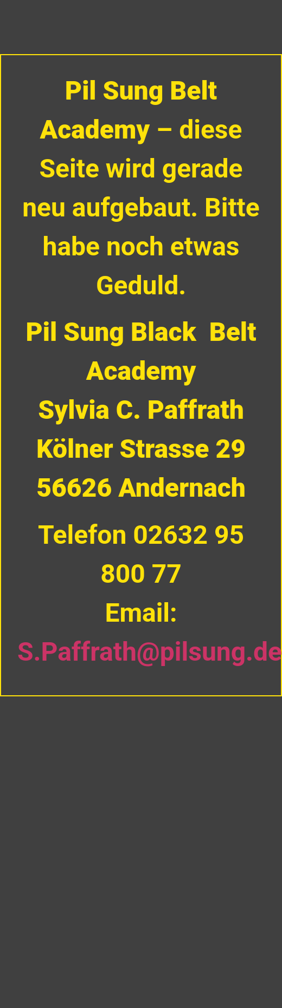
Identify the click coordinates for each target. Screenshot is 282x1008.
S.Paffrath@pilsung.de (149, 651)
